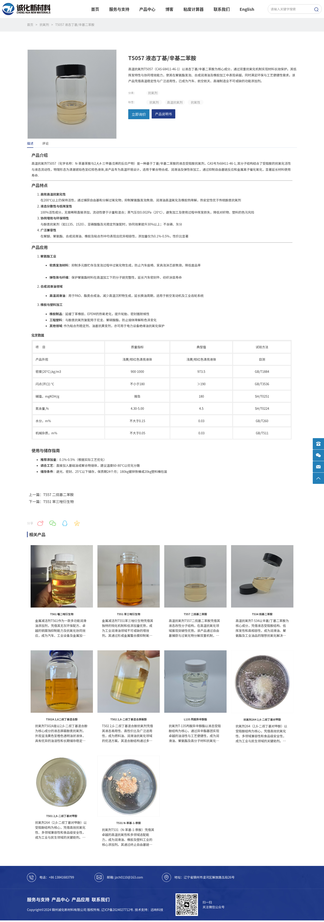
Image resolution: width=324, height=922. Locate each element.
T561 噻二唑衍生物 (61, 614)
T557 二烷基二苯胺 (195, 614)
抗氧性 (195, 102)
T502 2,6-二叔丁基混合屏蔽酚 (128, 719)
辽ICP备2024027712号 (117, 909)
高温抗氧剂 (175, 102)
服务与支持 (38, 899)
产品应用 (81, 899)
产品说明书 (163, 114)
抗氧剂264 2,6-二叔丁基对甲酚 (262, 719)
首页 (30, 24)
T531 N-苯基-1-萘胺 (128, 823)
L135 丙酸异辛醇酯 (195, 719)
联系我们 (101, 899)
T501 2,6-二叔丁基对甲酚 (61, 816)
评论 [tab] (45, 143)
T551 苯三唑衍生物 (128, 614)
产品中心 (61, 899)
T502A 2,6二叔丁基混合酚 (62, 719)
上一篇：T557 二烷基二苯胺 (51, 494)
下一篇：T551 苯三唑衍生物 (51, 501)
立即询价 (139, 114)
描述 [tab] (30, 143)
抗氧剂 (44, 24)
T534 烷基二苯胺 (262, 614)
